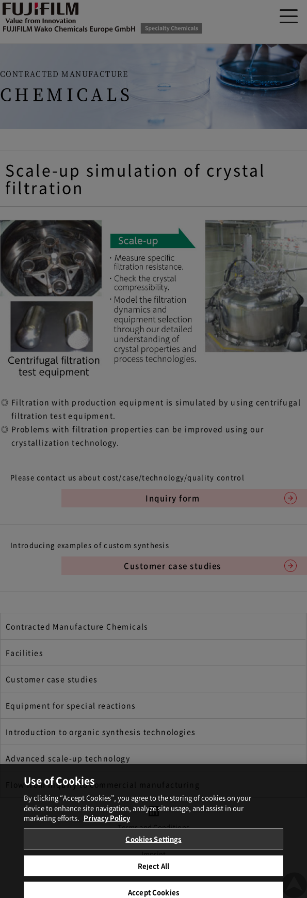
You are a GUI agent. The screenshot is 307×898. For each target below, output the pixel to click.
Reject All (153, 870)
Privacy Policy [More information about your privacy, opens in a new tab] (107, 822)
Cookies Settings (153, 843)
